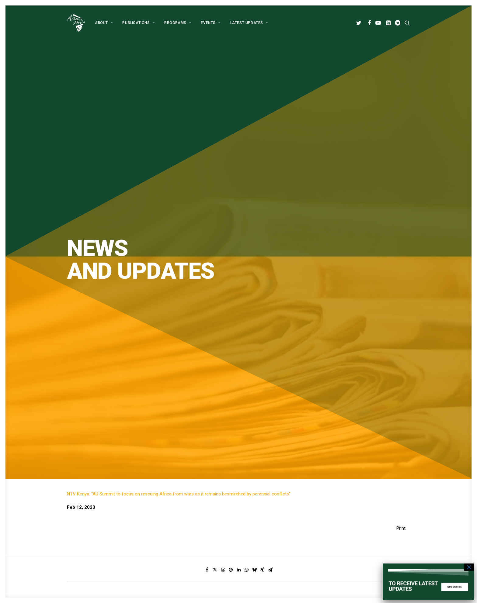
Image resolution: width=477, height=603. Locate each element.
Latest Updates (249, 23)
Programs (177, 23)
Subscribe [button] (266, 367)
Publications (138, 23)
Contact (211, 546)
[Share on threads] (222, 264)
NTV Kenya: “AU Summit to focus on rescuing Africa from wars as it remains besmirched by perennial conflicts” (179, 188)
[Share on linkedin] (238, 264)
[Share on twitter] (214, 264)
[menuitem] (104, 22)
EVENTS (210, 23)
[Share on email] (270, 264)
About (104, 23)
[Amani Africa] (76, 23)
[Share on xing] (262, 264)
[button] (360, 22)
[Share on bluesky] (254, 264)
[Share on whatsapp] (246, 264)
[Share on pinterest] (230, 264)
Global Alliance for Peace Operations (103, 422)
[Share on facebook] (207, 264)
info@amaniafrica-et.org (356, 514)
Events (209, 538)
